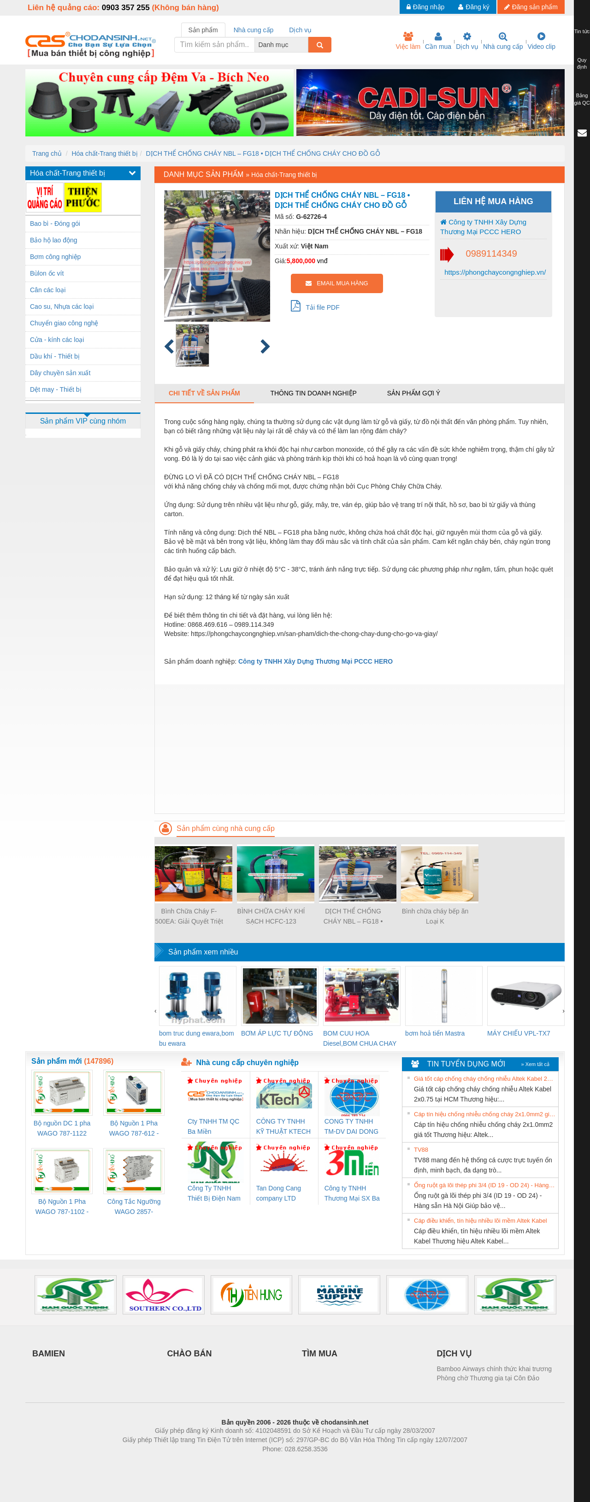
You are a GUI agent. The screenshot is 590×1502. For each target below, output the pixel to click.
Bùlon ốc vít (47, 273)
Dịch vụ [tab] (300, 30)
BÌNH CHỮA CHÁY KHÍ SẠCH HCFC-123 (271, 916)
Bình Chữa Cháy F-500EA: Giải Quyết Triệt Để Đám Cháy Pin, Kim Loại (189, 916)
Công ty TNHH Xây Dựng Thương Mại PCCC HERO (483, 227)
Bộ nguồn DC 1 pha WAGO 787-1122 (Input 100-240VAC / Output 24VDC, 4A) (62, 1128)
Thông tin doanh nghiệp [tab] (313, 393)
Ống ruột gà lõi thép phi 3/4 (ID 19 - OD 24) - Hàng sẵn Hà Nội (485, 1185)
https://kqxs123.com (339, 1463)
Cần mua (438, 41)
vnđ (322, 261)
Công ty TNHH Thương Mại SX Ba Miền (352, 1193)
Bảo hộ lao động (53, 240)
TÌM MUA (319, 1353)
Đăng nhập (426, 7)
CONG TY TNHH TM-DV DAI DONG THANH (351, 1127)
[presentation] (155, 1010)
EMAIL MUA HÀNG (337, 283)
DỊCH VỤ (454, 1353)
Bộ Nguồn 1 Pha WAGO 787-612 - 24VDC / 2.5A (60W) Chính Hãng (134, 1128)
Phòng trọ (236, 1463)
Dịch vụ (467, 41)
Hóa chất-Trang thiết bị (104, 153)
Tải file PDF (315, 305)
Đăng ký (473, 7)
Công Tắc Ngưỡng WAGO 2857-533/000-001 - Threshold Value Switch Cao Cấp (133, 1207)
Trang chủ (47, 153)
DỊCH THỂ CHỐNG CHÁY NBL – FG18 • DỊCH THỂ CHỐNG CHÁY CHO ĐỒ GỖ (263, 153)
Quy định (582, 63)
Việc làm (407, 41)
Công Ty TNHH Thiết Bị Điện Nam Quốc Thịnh (214, 1193)
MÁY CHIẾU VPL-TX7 (518, 1033)
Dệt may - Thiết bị (56, 389)
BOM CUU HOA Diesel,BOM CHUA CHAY (359, 1038)
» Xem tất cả (535, 1064)
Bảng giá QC (582, 99)
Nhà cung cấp (503, 41)
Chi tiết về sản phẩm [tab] (204, 393)
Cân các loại (47, 290)
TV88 (421, 1149)
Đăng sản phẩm (531, 7)
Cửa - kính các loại (57, 339)
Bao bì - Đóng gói (55, 223)
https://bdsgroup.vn (282, 1463)
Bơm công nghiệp (55, 256)
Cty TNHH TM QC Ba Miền (213, 1126)
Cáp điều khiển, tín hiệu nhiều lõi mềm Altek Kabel (480, 1220)
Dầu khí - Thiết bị (55, 356)
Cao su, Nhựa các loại (62, 306)
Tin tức (582, 31)
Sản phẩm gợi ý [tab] (413, 393)
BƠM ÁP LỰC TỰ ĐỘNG (277, 1033)
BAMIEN (48, 1353)
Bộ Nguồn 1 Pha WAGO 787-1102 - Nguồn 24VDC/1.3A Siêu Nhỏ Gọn (62, 1207)
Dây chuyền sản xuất (60, 373)
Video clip (541, 41)
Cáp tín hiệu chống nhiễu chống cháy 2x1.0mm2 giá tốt (485, 1114)
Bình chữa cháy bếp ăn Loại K (435, 916)
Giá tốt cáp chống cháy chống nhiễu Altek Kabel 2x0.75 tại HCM (485, 1078)
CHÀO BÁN (189, 1353)
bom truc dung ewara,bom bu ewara (196, 1038)
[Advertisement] (359, 748)
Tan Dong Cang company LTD (278, 1193)
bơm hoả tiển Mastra (435, 1033)
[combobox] (305, 44)
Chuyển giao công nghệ (64, 323)
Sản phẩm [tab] (203, 30)
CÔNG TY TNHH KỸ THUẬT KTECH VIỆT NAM (283, 1127)
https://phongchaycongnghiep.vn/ (494, 272)
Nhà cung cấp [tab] (254, 30)
